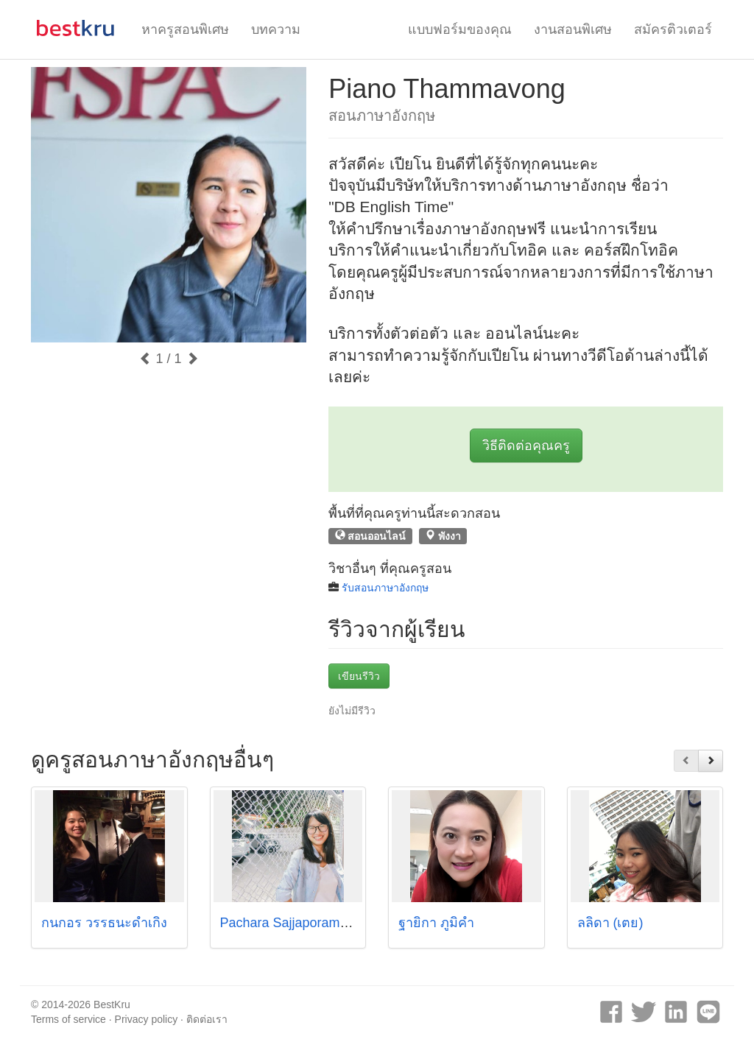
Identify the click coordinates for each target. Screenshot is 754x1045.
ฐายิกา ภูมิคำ (436, 922)
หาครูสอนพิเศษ (185, 29)
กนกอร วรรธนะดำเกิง (104, 922)
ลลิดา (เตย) (610, 922)
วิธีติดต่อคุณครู (526, 445)
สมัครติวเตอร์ (673, 29)
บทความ (275, 29)
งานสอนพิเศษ (573, 29)
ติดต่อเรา (207, 1019)
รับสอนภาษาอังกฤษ (385, 588)
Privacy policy (146, 1019)
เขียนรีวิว (359, 676)
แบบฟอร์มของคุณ (460, 29)
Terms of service (68, 1019)
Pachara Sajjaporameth (289, 922)
